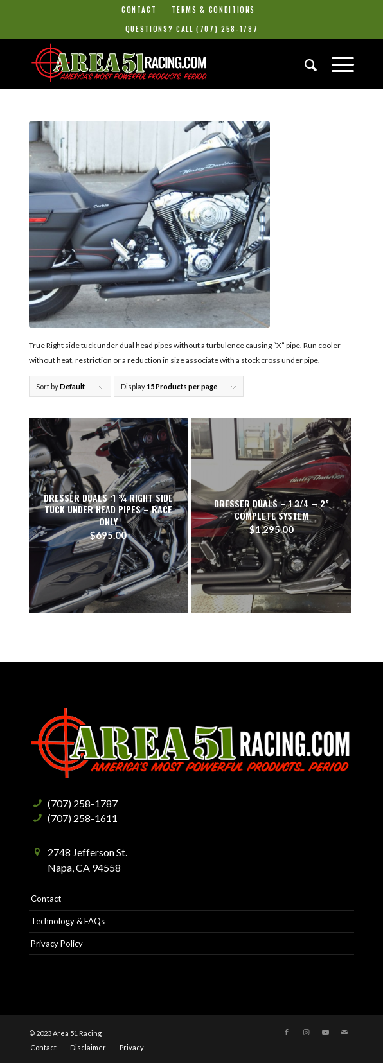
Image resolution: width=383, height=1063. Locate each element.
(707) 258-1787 (227, 29)
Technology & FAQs (68, 921)
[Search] (305, 63)
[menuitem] (139, 9)
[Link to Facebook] (286, 1032)
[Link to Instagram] (306, 1032)
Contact (139, 9)
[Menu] (336, 63)
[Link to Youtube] (325, 1032)
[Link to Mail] (344, 1032)
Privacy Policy (57, 943)
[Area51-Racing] (159, 63)
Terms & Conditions (213, 9)
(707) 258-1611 (83, 818)
